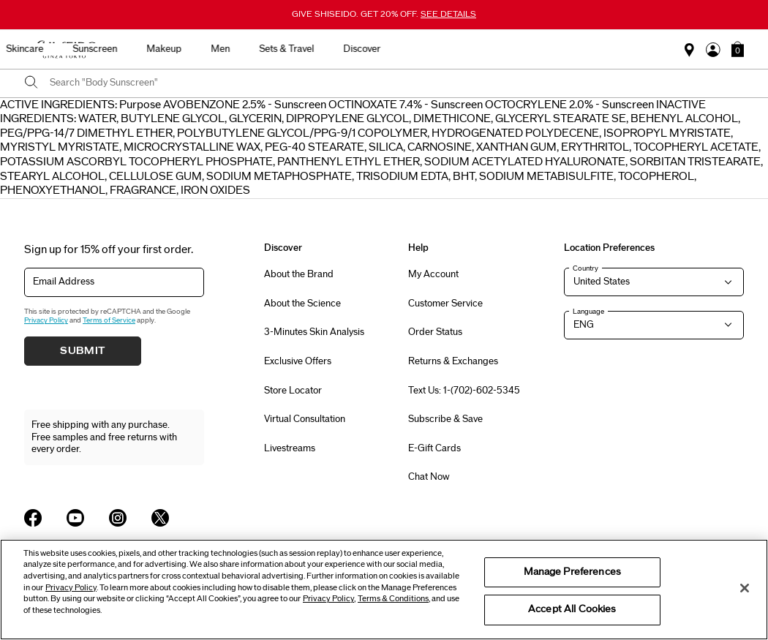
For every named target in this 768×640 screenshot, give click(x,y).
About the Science (302, 303)
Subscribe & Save (445, 419)
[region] (384, 589)
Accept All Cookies (572, 609)
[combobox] (397, 83)
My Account (433, 274)
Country (585, 268)
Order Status (435, 332)
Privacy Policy (46, 320)
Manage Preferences (572, 572)
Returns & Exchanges (453, 361)
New (231, 49)
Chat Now (429, 477)
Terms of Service (109, 320)
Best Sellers (167, 49)
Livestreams (289, 448)
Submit (82, 351)
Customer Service (445, 303)
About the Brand (299, 274)
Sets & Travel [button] (550, 49)
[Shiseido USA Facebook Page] (33, 518)
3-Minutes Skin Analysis (314, 332)
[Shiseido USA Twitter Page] (160, 518)
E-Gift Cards (434, 448)
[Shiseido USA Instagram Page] (118, 518)
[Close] (745, 588)
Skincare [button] (288, 49)
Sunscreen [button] (358, 49)
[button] (737, 49)
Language (588, 311)
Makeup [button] (427, 49)
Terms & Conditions (393, 599)
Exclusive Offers (297, 361)
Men (484, 49)
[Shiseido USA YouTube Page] (75, 518)
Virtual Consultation (304, 419)
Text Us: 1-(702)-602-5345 (464, 390)
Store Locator (293, 390)
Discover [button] (625, 49)
